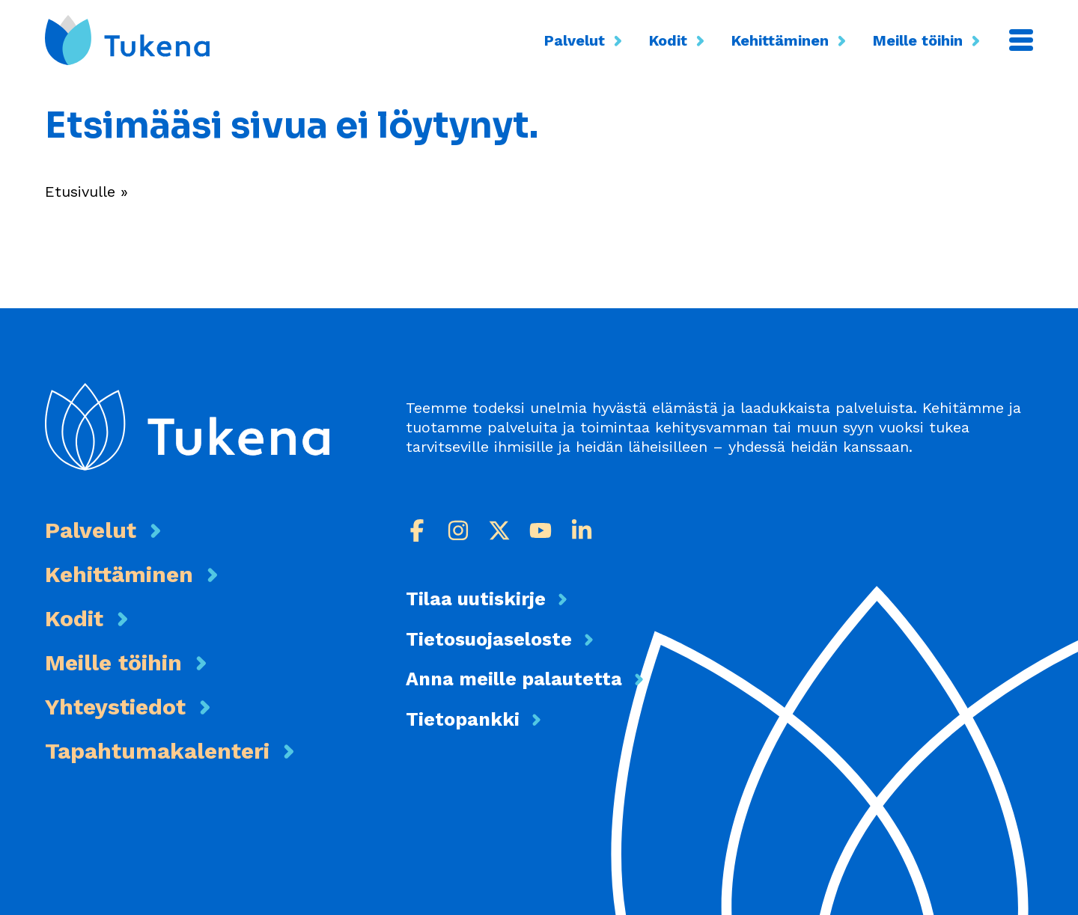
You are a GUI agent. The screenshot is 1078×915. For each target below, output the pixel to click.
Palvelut (585, 40)
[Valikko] (1021, 40)
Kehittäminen (790, 40)
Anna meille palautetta (514, 679)
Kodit (679, 40)
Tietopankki (463, 719)
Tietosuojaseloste (489, 639)
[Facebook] (417, 530)
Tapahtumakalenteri (157, 751)
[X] (499, 530)
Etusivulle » (86, 192)
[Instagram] (458, 530)
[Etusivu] (127, 40)
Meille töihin (928, 40)
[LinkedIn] (581, 530)
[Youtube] (540, 530)
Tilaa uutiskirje (476, 599)
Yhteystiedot (115, 707)
